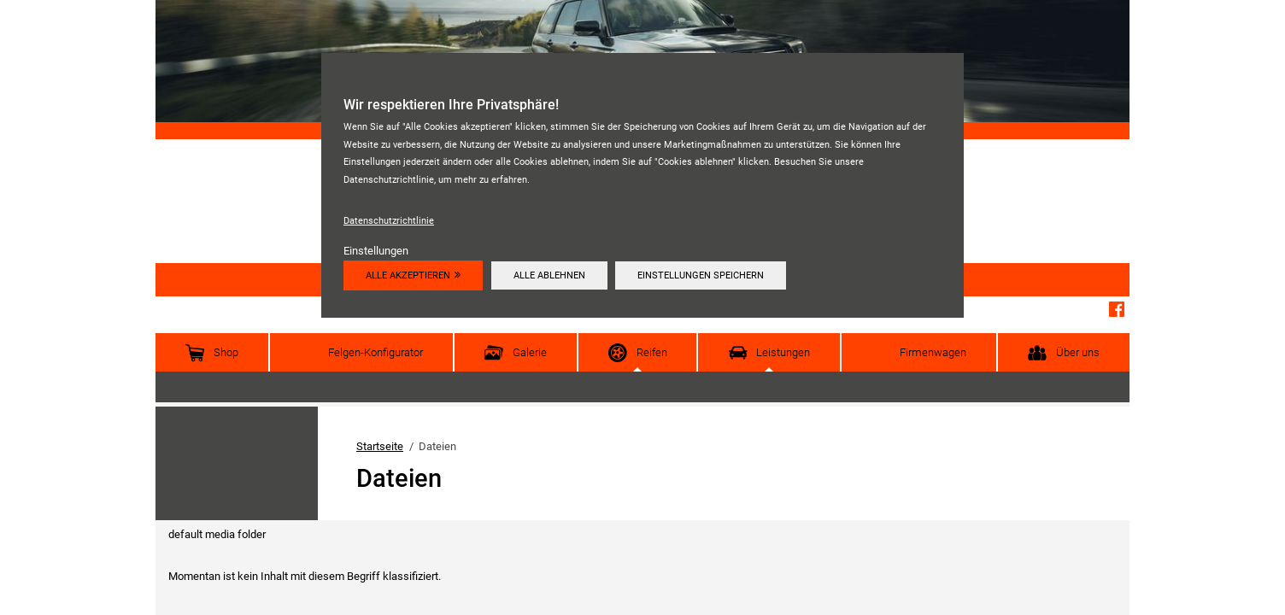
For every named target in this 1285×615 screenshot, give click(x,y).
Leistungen (783, 352)
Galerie (530, 352)
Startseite (379, 446)
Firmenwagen (933, 352)
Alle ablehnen (549, 275)
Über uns (1078, 352)
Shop (226, 352)
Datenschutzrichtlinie (388, 220)
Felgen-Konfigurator (375, 352)
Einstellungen (375, 250)
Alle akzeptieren (408, 275)
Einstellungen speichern (700, 275)
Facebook (1117, 309)
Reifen (652, 352)
